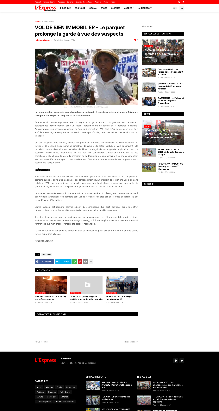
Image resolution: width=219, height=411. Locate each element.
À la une (49, 387)
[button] (175, 8)
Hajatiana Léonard (43, 40)
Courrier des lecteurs (84, 2)
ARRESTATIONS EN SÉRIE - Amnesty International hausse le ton (117, 385)
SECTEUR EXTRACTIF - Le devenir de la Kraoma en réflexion (170, 86)
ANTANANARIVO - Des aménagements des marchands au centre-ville (168, 385)
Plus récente (42, 342)
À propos (61, 2)
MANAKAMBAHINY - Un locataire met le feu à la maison (50, 297)
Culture (115, 8)
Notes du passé (43, 401)
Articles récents (49, 2)
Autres (128, 8)
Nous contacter (110, 2)
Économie (80, 8)
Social (93, 8)
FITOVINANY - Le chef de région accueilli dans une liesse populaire (168, 399)
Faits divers (49, 22)
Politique (65, 8)
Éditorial (70, 2)
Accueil (38, 2)
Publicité (98, 2)
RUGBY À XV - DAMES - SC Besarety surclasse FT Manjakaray (170, 166)
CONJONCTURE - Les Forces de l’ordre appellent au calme (170, 72)
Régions (52, 392)
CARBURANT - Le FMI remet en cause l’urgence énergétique (171, 100)
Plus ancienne (130, 342)
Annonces (144, 8)
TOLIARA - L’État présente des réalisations (116, 398)
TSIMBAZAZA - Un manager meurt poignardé (119, 297)
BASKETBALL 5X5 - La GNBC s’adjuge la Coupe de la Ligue (171, 152)
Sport (104, 8)
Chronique (51, 397)
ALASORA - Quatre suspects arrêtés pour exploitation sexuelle (86, 297)
